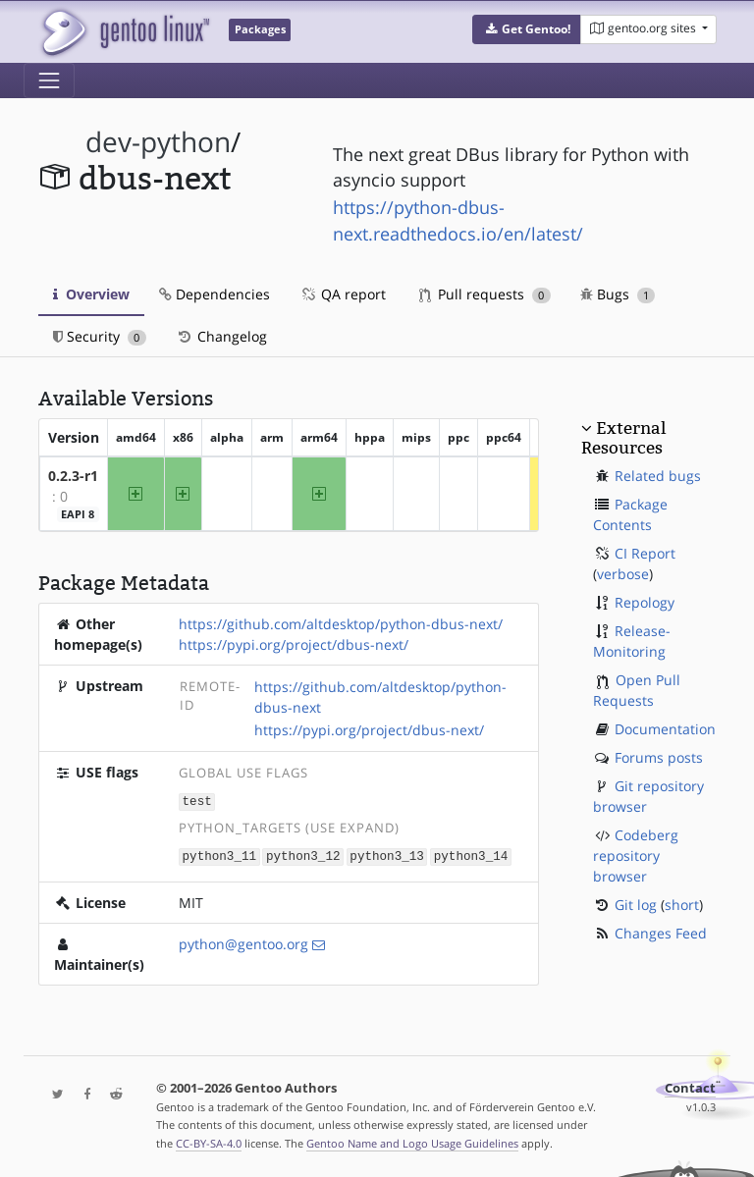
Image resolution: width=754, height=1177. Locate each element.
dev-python (158, 142)
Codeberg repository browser (635, 855)
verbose (623, 573)
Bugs (618, 294)
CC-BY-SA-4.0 (209, 1141)
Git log (636, 904)
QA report (342, 294)
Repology (644, 602)
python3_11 (220, 854)
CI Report (645, 553)
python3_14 (471, 854)
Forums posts (659, 757)
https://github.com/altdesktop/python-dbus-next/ (341, 624)
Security (99, 336)
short (682, 904)
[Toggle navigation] (49, 80)
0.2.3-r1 (73, 475)
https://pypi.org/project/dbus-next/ (293, 644)
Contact (690, 1086)
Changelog (221, 336)
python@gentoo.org (243, 942)
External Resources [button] (623, 437)
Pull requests (485, 294)
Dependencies (214, 294)
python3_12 (303, 854)
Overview (91, 294)
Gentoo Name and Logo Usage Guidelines (412, 1141)
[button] (526, 29)
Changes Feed (661, 933)
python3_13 (387, 854)
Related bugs (658, 475)
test (197, 800)
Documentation (665, 729)
